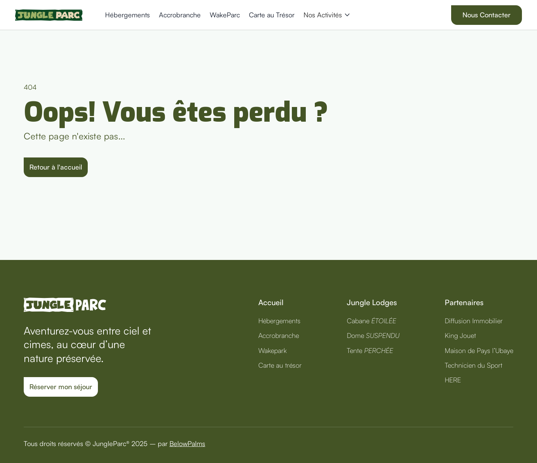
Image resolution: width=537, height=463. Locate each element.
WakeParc (225, 15)
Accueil (271, 302)
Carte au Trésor (271, 15)
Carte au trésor (280, 365)
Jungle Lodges (372, 302)
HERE (453, 380)
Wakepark (272, 350)
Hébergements (127, 15)
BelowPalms (187, 443)
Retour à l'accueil (55, 167)
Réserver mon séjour (60, 386)
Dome (373, 335)
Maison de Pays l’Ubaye (479, 350)
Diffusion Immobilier (474, 320)
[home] (48, 15)
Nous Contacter (486, 15)
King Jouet (460, 335)
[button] (326, 15)
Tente (370, 350)
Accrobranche (180, 15)
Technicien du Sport (473, 365)
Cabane (371, 320)
